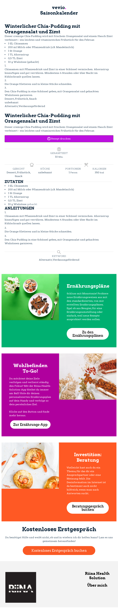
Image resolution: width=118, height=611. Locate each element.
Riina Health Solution (97, 575)
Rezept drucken (59, 138)
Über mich (97, 585)
